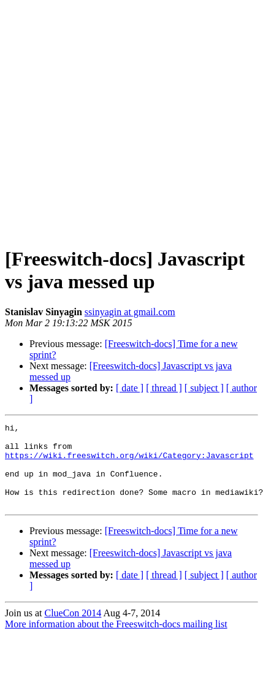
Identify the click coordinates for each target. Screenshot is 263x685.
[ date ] (129, 388)
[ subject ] (204, 388)
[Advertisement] (115, 120)
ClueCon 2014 (72, 629)
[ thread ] (164, 388)
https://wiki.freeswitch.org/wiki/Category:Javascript (129, 462)
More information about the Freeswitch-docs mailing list (116, 640)
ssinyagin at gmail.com (130, 312)
